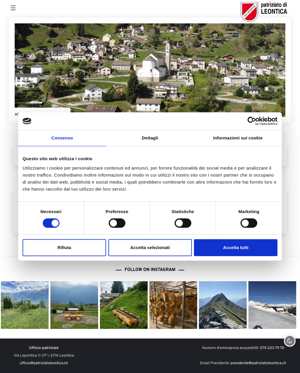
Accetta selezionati (150, 247)
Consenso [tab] (62, 137)
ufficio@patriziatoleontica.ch (44, 363)
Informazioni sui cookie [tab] (238, 137)
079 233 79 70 (272, 348)
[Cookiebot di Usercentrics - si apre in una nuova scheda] (251, 121)
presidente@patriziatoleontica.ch (258, 363)
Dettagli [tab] (150, 137)
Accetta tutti (235, 247)
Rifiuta (64, 247)
